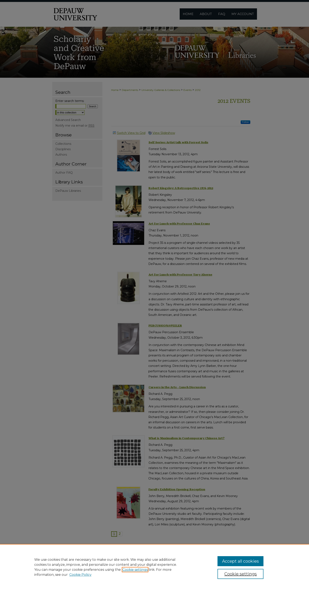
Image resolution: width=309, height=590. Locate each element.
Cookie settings (135, 570)
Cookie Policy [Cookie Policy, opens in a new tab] (80, 575)
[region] (154, 567)
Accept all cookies (240, 561)
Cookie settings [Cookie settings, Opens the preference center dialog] (240, 573)
